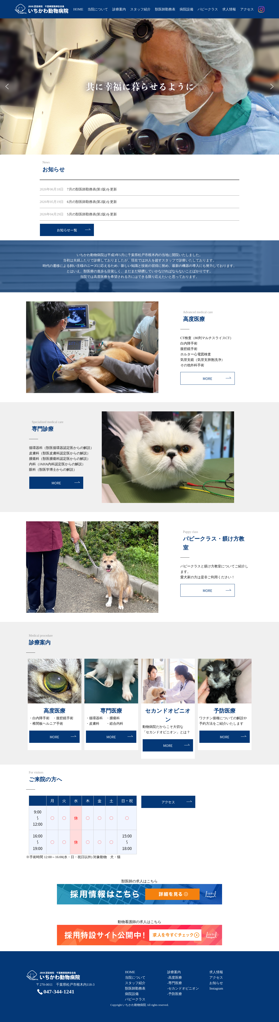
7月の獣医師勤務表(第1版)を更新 (78, 189)
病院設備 (186, 9)
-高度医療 (174, 977)
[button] (7, 86)
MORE (207, 378)
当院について (98, 9)
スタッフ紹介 (140, 9)
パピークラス (208, 9)
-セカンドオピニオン (183, 988)
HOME (78, 9)
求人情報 (229, 9)
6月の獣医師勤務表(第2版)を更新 (78, 202)
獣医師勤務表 (165, 9)
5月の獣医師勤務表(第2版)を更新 (78, 214)
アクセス (247, 9)
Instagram (216, 988)
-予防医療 (174, 994)
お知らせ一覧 (67, 230)
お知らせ (216, 983)
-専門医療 (174, 983)
